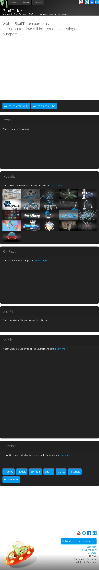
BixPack (32, 14)
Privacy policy (89, 549)
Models (22, 471)
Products (14, 2)
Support (26, 2)
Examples (23, 14)
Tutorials (74, 471)
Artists (61, 471)
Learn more (57, 185)
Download (7, 14)
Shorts (49, 471)
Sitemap (92, 552)
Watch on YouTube (44, 106)
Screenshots (11, 479)
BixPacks (35, 471)
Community (63, 14)
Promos (8, 471)
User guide (43, 14)
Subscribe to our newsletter (78, 541)
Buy (15, 14)
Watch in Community (16, 106)
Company (38, 2)
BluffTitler (12, 11)
